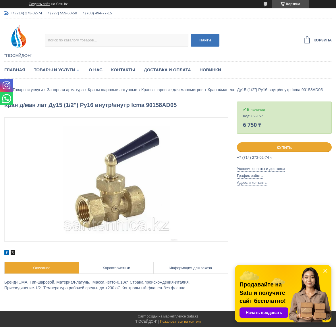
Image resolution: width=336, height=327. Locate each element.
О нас (96, 70)
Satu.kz (192, 316)
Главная (14, 70)
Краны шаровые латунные (112, 89)
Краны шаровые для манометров (172, 89)
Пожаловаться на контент (180, 322)
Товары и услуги (54, 70)
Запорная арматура (65, 89)
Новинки (210, 70)
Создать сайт (39, 4)
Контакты (123, 70)
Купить (284, 148)
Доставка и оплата (167, 70)
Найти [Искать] (205, 40)
